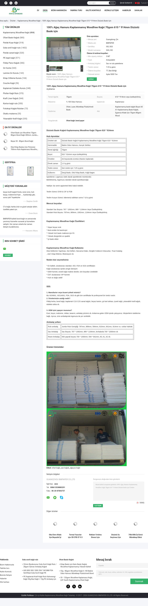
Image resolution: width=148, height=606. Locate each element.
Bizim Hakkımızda (59, 10)
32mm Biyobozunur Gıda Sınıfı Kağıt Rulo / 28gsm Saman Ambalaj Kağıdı (39, 565)
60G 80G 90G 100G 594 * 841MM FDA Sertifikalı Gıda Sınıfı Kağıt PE (38, 571)
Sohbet (90, 79)
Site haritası (4, 582)
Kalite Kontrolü (93, 10)
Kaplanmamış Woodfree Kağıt (29, 21)
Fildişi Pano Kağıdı (11, 63)
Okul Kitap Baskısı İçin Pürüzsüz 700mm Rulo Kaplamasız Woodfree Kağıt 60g (24, 149)
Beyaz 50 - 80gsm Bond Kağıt (22, 141)
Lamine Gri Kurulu (11, 73)
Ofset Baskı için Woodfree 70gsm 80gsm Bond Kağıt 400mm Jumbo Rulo (24, 135)
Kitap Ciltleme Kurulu (12, 78)
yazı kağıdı (65, 468)
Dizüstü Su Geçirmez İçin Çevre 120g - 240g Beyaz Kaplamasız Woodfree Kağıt (115, 536)
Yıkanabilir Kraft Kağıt (12, 119)
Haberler (126, 10)
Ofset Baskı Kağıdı (11, 37)
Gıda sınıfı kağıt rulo (11, 48)
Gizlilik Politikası (27, 595)
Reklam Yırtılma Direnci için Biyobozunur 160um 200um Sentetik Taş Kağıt (95, 536)
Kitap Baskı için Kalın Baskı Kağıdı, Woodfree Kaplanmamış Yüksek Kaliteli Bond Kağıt (75, 565)
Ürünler (13, 21)
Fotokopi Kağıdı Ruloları (13, 108)
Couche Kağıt (9, 83)
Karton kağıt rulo (10, 103)
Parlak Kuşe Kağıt (10, 43)
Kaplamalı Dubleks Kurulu (14, 88)
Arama (112, 3)
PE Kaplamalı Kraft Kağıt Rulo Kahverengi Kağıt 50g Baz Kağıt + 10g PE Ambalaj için (39, 578)
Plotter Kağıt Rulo (10, 93)
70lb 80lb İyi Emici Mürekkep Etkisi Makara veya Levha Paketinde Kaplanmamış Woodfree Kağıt (135, 536)
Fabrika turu (76, 10)
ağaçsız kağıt (75, 468)
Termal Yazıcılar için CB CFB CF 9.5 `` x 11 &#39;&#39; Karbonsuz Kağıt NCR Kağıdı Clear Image (75, 536)
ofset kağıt (56, 468)
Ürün (45, 10)
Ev (38, 10)
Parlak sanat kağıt (11, 53)
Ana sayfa (4, 21)
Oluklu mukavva (10, 113)
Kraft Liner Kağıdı (10, 98)
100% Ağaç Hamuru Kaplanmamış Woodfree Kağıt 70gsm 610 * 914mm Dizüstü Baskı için (63, 76)
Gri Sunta (7, 68)
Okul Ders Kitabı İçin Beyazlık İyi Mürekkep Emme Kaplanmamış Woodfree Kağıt (55, 536)
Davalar (138, 10)
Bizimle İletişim (111, 10)
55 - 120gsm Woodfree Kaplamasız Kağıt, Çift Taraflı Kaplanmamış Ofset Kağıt (76, 579)
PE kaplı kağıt (9, 58)
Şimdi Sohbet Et (126, 3)
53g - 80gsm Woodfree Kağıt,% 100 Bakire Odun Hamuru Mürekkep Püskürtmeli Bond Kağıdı (77, 572)
